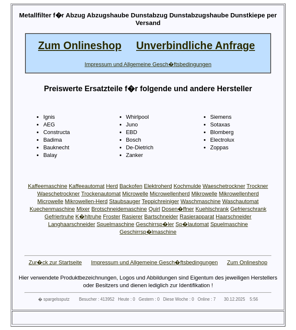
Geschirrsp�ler (155, 224)
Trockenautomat (101, 193)
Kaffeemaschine (47, 186)
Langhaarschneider (71, 224)
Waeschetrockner (224, 186)
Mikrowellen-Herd (86, 201)
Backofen (130, 186)
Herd (112, 186)
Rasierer (132, 216)
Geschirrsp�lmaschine (148, 232)
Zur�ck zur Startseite (55, 262)
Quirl (154, 209)
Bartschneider (161, 216)
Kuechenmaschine (52, 209)
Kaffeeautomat (86, 186)
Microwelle (135, 193)
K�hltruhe (88, 216)
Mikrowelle (204, 193)
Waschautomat (240, 201)
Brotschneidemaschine (119, 209)
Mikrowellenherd (239, 193)
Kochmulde (187, 186)
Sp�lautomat (192, 224)
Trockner (257, 186)
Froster (111, 216)
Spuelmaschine (115, 224)
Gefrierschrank (248, 209)
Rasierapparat (197, 216)
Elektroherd (158, 186)
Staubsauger (124, 201)
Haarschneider (234, 216)
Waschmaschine (201, 201)
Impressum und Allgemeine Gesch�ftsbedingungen (154, 262)
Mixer (83, 209)
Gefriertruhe (59, 216)
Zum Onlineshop (247, 262)
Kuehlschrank (212, 209)
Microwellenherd (170, 193)
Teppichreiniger (160, 201)
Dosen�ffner (178, 209)
